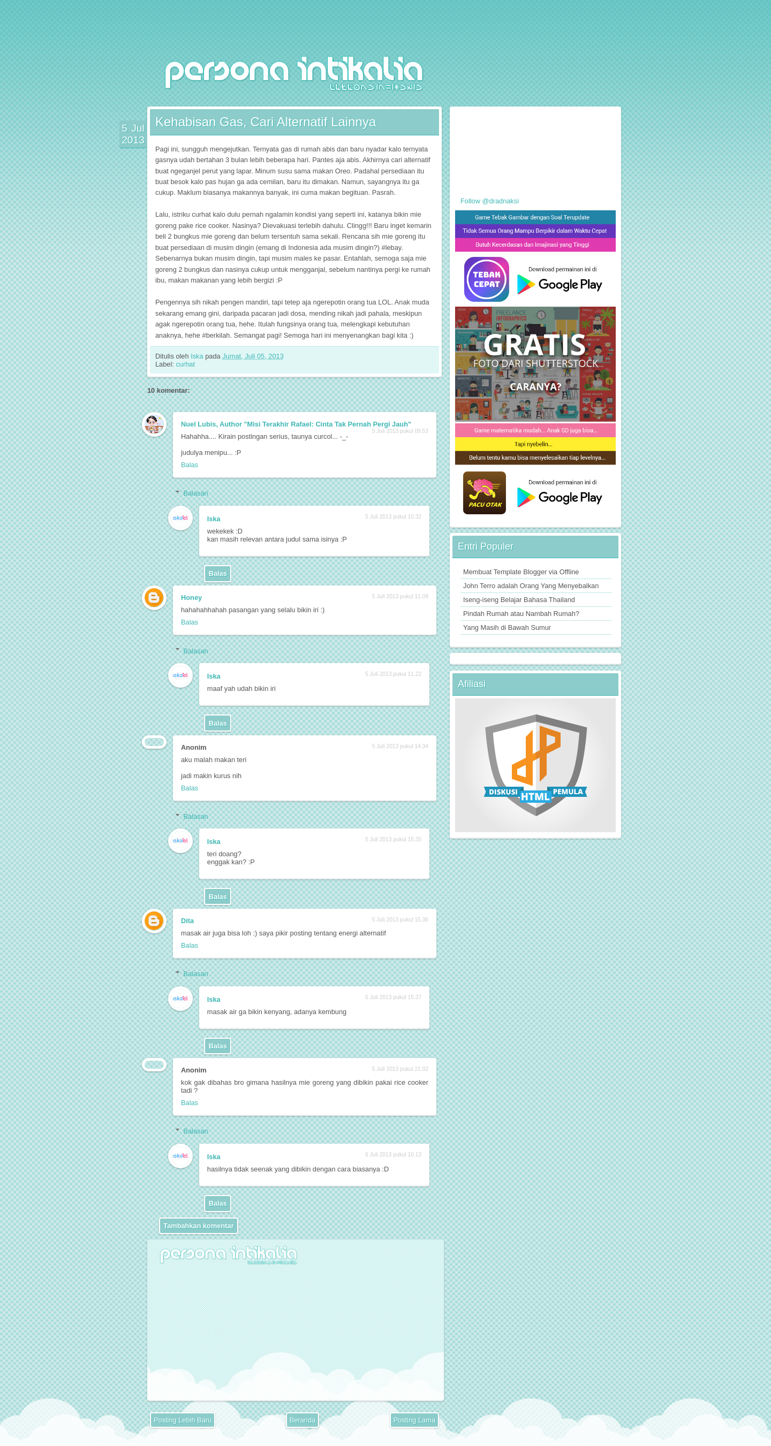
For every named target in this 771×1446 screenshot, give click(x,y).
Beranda (302, 1420)
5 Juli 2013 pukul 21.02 (400, 1069)
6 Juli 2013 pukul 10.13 (393, 1155)
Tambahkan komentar (198, 1226)
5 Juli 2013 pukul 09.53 (400, 431)
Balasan (195, 493)
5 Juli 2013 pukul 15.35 (393, 839)
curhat (185, 364)
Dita (187, 921)
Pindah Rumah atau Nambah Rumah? (521, 614)
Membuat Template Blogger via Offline (521, 572)
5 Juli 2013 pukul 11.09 (400, 596)
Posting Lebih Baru (182, 1420)
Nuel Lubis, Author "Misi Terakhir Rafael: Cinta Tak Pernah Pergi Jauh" (296, 424)
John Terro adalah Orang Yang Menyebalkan (531, 586)
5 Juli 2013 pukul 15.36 (400, 920)
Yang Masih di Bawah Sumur (507, 627)
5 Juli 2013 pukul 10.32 (393, 517)
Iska (198, 356)
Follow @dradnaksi (489, 201)
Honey (191, 597)
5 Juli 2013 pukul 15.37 (393, 997)
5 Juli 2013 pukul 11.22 (393, 674)
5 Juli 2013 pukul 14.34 (400, 746)
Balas (189, 465)
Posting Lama (414, 1420)
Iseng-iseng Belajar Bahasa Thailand (519, 600)
